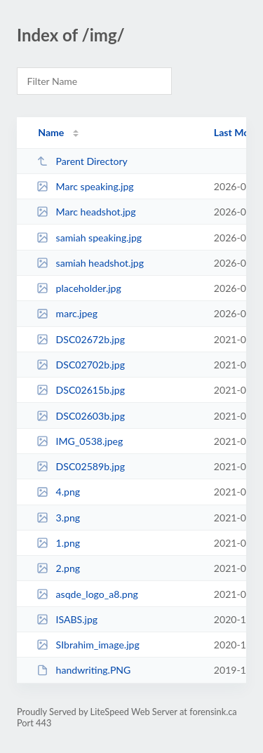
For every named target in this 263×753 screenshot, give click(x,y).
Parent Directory (82, 161)
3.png (58, 518)
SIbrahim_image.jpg (88, 645)
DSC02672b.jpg (80, 339)
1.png (58, 543)
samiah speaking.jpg (89, 238)
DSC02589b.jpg (80, 466)
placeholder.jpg (78, 288)
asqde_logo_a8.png (87, 594)
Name (51, 132)
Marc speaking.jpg (85, 186)
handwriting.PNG (83, 670)
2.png (58, 568)
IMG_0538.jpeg (79, 441)
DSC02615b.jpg (80, 390)
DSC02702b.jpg (80, 365)
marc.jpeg (66, 313)
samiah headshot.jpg (90, 263)
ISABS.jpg (66, 619)
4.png (58, 492)
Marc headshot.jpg (85, 212)
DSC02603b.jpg (80, 416)
